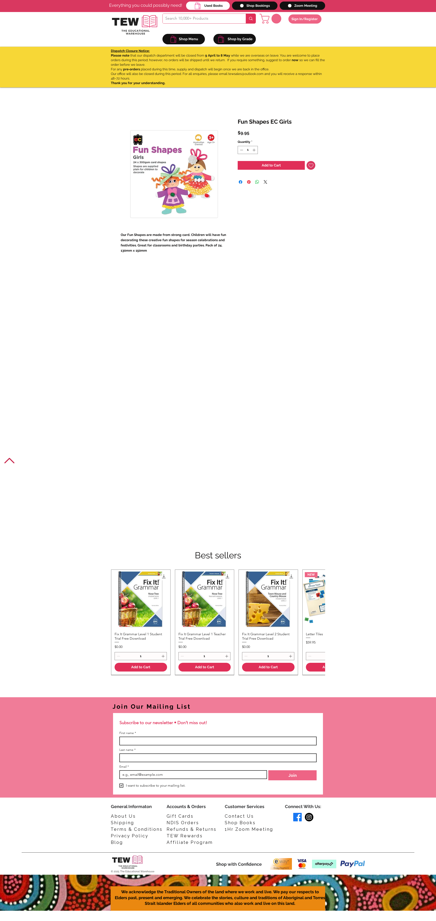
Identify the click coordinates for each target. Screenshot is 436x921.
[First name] (217, 741)
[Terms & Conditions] (136, 829)
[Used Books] (208, 6)
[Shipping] (124, 822)
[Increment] (254, 150)
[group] (218, 622)
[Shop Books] (244, 822)
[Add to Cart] (141, 667)
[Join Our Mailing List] (170, 706)
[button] (272, 19)
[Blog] (131, 842)
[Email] (192, 775)
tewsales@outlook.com (245, 74)
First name (127, 733)
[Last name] (217, 758)
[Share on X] (265, 182)
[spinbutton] (248, 150)
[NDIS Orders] (187, 822)
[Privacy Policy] (131, 836)
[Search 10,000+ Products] (201, 18)
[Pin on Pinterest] (248, 182)
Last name (127, 750)
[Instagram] (309, 817)
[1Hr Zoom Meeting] (251, 829)
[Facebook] (297, 817)
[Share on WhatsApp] (257, 182)
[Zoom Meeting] (302, 6)
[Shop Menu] (183, 39)
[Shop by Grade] (234, 39)
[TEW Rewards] (187, 836)
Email (124, 767)
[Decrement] (241, 150)
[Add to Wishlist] (311, 165)
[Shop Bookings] (254, 6)
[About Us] (124, 816)
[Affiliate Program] (191, 842)
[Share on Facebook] (240, 182)
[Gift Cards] (187, 816)
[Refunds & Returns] (195, 829)
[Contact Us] (244, 816)
